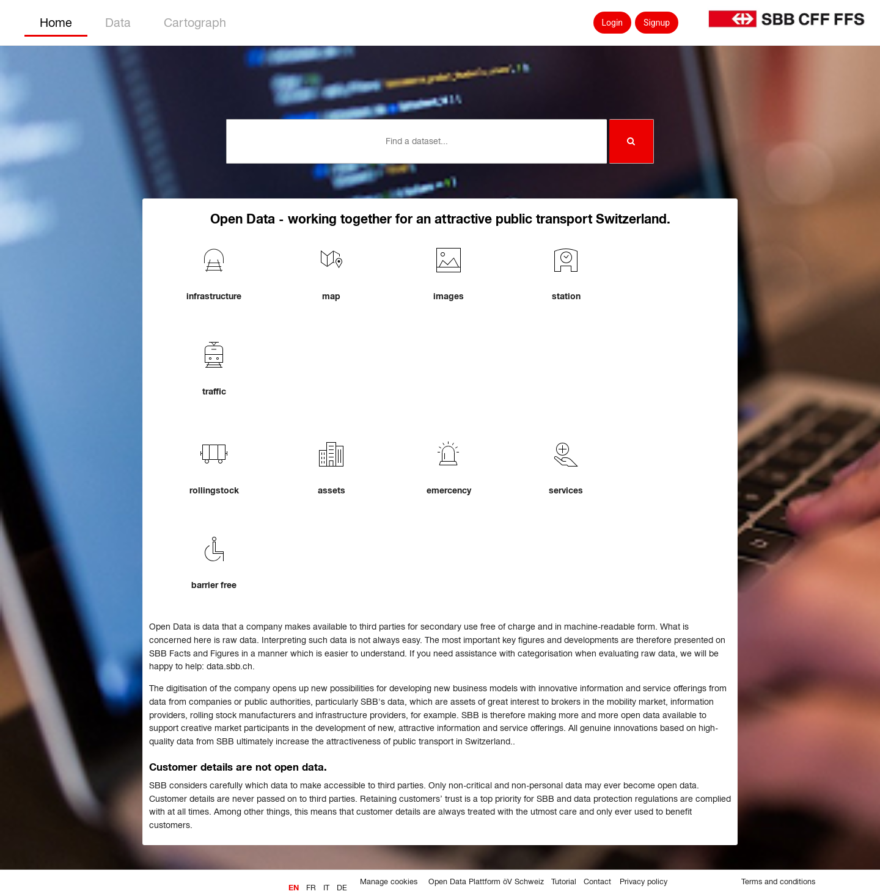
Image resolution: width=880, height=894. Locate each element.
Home (56, 22)
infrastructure (213, 296)
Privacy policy (643, 882)
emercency (449, 490)
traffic (214, 391)
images (448, 296)
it (326, 888)
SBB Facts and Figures (194, 653)
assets (331, 490)
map (331, 296)
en (293, 888)
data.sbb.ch (229, 666)
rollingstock (214, 490)
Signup (657, 22)
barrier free (214, 585)
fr (311, 888)
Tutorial (563, 882)
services (566, 490)
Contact (597, 882)
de (342, 888)
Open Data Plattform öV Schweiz (486, 882)
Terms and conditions (778, 882)
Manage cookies (388, 882)
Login (612, 22)
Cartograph (195, 22)
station (566, 296)
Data (118, 22)
